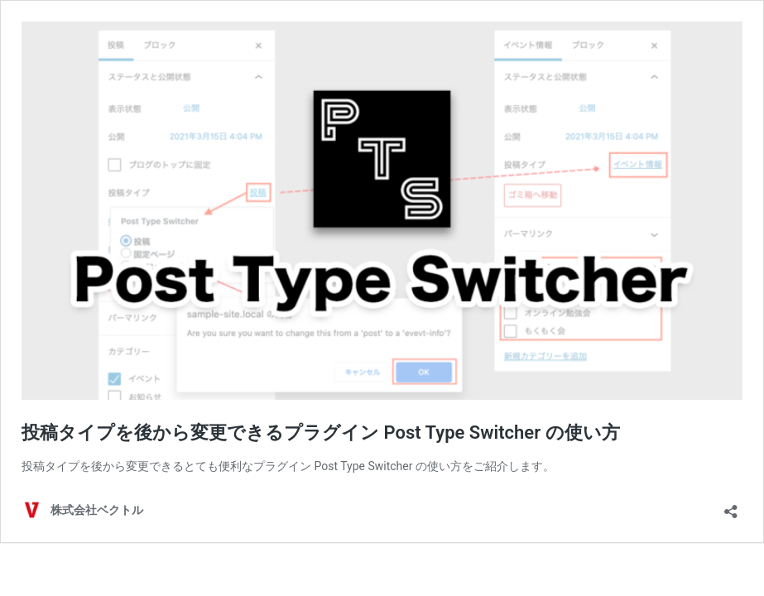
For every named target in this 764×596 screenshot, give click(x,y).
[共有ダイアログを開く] (730, 506)
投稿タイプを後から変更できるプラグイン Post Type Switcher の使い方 (321, 432)
